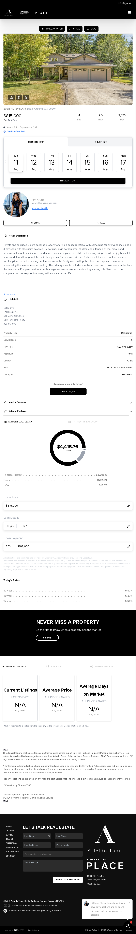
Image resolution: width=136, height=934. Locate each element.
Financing (11, 843)
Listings (10, 830)
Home (9, 826)
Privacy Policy (91, 930)
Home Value (12, 847)
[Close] (129, 902)
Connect (10, 856)
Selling (9, 839)
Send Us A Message (68, 879)
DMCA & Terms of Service (111, 930)
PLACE (60, 901)
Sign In (124, 3)
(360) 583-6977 (94, 884)
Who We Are (12, 851)
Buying (9, 835)
